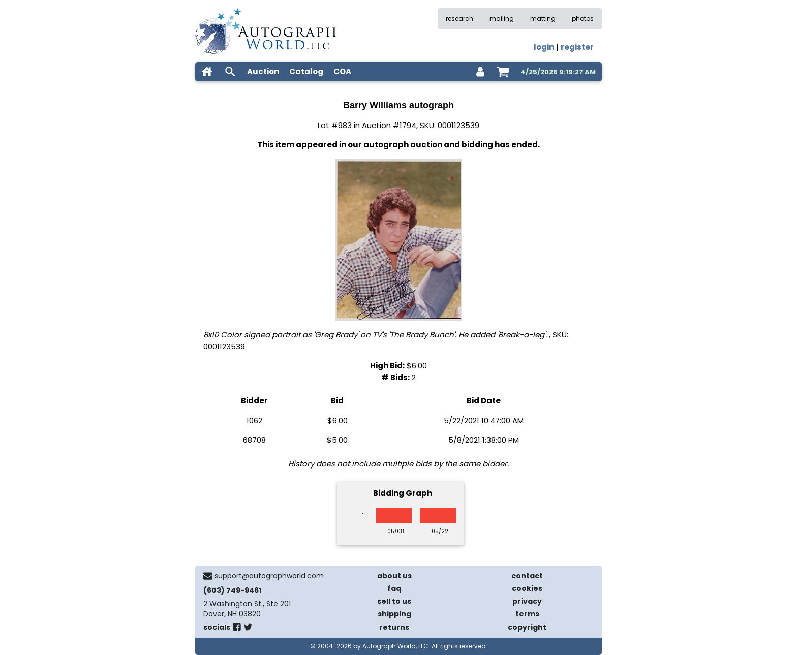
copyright (527, 627)
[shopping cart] (502, 71)
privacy (527, 601)
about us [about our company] (394, 576)
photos (583, 18)
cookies (527, 588)
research (459, 18)
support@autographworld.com (269, 576)
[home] (206, 71)
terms (527, 614)
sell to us (394, 601)
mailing (501, 18)
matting (543, 18)
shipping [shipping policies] (394, 614)
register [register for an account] (577, 47)
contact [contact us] (527, 576)
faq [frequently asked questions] (394, 588)
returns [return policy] (394, 627)
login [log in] (544, 47)
